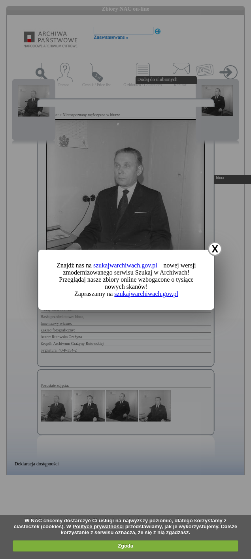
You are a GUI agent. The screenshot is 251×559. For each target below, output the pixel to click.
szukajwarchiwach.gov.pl (125, 265)
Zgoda (125, 546)
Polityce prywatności (98, 526)
